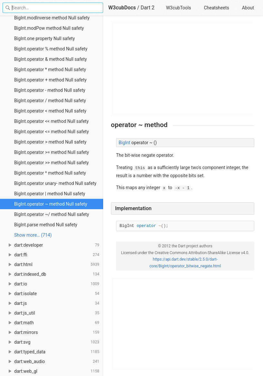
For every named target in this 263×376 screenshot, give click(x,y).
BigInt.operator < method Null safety (50, 110)
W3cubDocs (122, 8)
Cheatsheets (216, 7)
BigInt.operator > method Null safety (50, 142)
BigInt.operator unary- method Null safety (55, 183)
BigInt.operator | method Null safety (49, 193)
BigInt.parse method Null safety (45, 224)
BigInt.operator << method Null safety (51, 121)
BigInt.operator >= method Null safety (51, 152)
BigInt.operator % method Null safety (50, 48)
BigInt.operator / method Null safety (50, 100)
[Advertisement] (183, 68)
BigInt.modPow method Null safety (49, 28)
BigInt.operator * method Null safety (50, 69)
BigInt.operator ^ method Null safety (50, 173)
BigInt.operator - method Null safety (49, 90)
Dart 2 (147, 8)
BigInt (124, 142)
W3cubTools (178, 7)
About (248, 7)
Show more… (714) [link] (33, 235)
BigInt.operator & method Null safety (50, 59)
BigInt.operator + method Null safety (50, 79)
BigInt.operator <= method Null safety (51, 131)
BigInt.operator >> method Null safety (51, 162)
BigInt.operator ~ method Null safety (50, 204)
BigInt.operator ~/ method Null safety (51, 214)
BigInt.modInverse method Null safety (52, 17)
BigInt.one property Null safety (44, 38)
